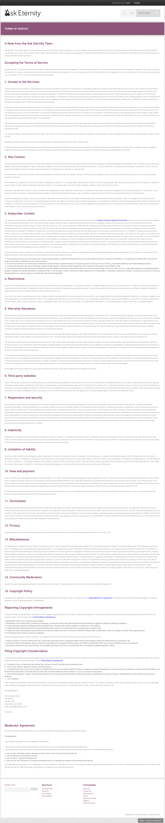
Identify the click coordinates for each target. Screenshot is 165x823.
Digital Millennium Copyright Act (100, 598)
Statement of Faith (89, 798)
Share (85, 796)
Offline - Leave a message (149, 821)
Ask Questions (47, 796)
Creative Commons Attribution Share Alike (112, 220)
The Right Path (47, 788)
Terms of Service (89, 803)
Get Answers (46, 793)
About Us (45, 791)
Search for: (10, 785)
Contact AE (87, 791)
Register (137, 3)
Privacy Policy (88, 793)
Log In (121, 3)
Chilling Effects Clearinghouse (44, 617)
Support (86, 800)
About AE (86, 788)
